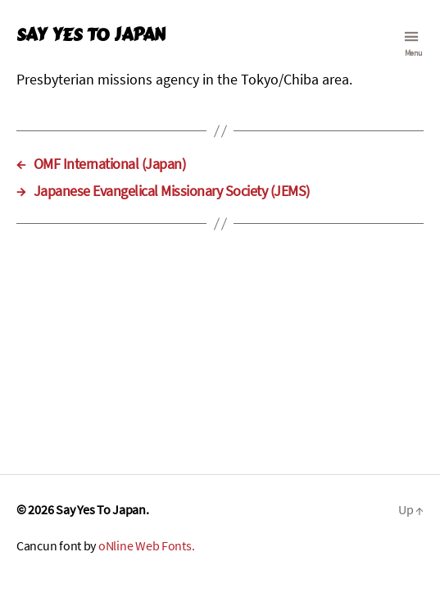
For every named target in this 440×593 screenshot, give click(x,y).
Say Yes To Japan (90, 35)
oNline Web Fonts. (146, 545)
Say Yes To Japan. (102, 509)
